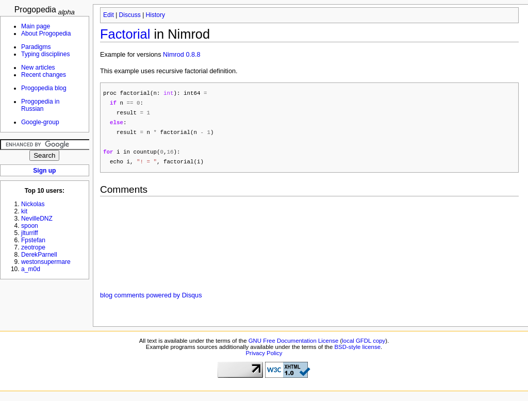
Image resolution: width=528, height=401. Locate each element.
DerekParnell (39, 254)
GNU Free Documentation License (294, 345)
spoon (29, 225)
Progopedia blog (44, 88)
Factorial (125, 34)
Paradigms (36, 47)
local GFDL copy (363, 345)
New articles (38, 67)
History (155, 15)
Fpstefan (33, 240)
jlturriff (29, 233)
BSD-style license (358, 351)
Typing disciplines (45, 54)
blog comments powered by (151, 299)
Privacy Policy (263, 357)
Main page (35, 26)
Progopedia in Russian (40, 105)
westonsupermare (46, 261)
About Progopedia (46, 33)
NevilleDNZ (37, 218)
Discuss (130, 15)
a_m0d (30, 269)
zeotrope (33, 247)
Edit (108, 15)
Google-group (40, 122)
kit (24, 211)
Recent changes (43, 74)
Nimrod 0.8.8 (182, 54)
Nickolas (33, 204)
